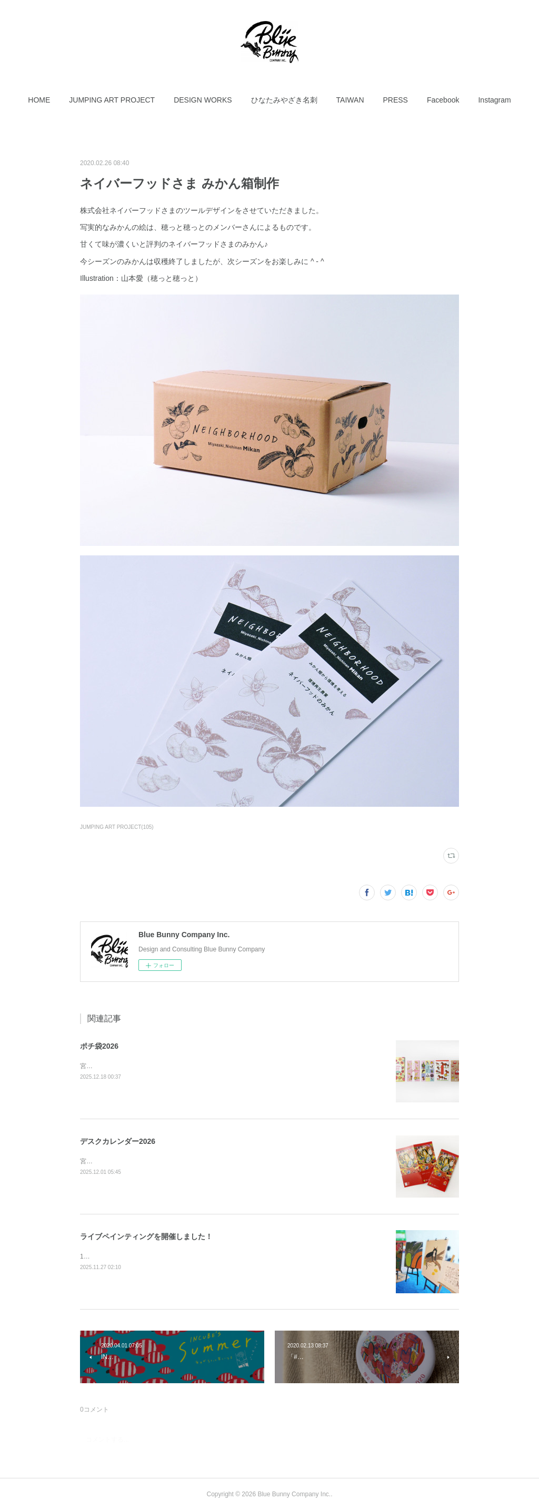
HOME (39, 100)
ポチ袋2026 (99, 1046)
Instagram (494, 100)
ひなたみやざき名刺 (284, 100)
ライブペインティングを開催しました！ (146, 1236)
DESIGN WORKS (203, 100)
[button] (39, 100)
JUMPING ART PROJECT (112, 100)
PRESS (395, 100)
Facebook (443, 100)
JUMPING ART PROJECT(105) (117, 827)
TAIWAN (350, 100)
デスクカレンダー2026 (117, 1141)
